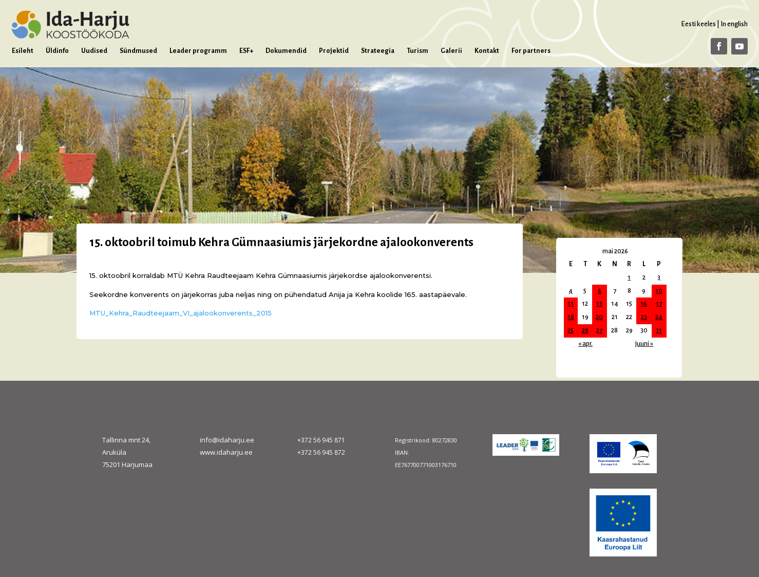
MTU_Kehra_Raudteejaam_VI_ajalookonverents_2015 (180, 313)
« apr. (585, 343)
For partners (531, 50)
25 (570, 330)
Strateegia (377, 50)
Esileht (22, 50)
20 (599, 317)
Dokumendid (286, 50)
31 (659, 330)
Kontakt (487, 50)
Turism (417, 50)
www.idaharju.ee (226, 452)
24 (658, 317)
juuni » (644, 343)
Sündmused (138, 50)
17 (659, 303)
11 (570, 303)
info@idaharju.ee (227, 439)
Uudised (94, 50)
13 (599, 303)
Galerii (451, 50)
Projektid (334, 50)
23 (644, 317)
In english (734, 24)
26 (585, 330)
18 (570, 317)
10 (658, 290)
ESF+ (246, 50)
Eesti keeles (698, 24)
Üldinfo (57, 50)
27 (599, 330)
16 (643, 303)
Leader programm (198, 50)
